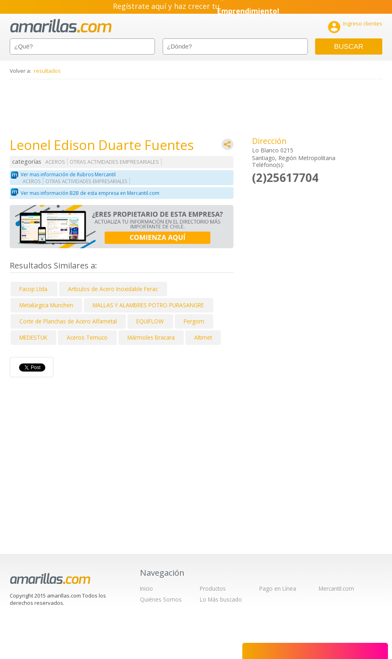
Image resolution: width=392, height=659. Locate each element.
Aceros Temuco (87, 337)
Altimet (203, 337)
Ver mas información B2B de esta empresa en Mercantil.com (90, 193)
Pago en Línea (277, 588)
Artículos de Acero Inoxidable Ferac (113, 289)
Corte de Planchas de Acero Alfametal (68, 321)
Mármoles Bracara (151, 337)
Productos (213, 588)
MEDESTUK (33, 337)
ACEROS (55, 161)
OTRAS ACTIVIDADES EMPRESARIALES (114, 161)
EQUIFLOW (150, 321)
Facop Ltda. (34, 289)
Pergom (194, 321)
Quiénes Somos (161, 599)
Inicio (146, 588)
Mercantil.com (336, 588)
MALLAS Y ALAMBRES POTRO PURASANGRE (148, 305)
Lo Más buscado (221, 599)
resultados (47, 70)
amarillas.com (61, 26)
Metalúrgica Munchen (46, 305)
